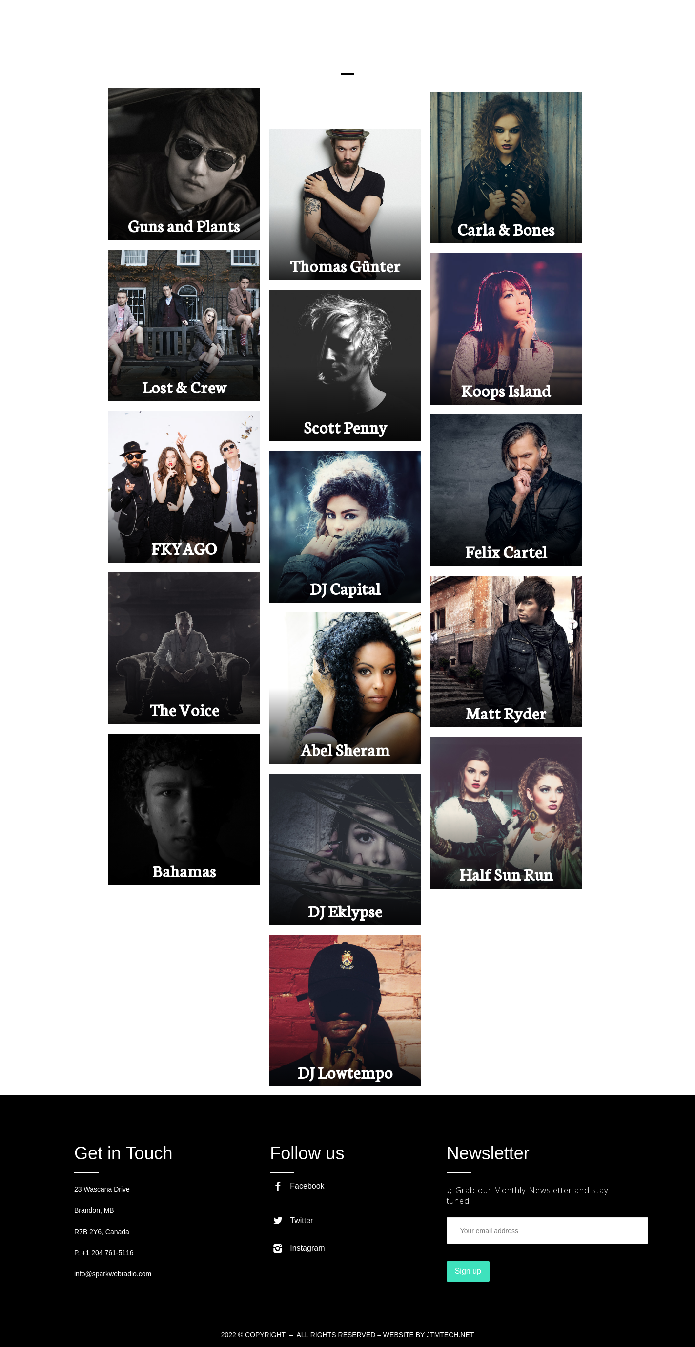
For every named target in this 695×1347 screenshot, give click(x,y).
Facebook (298, 1186)
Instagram (299, 1248)
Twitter (293, 1221)
